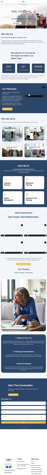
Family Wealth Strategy (36, 469)
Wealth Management (36, 465)
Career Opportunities (36, 473)
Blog (32, 461)
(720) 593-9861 (20, 461)
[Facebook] (7, 467)
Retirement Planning (35, 467)
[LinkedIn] (10, 467)
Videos (32, 463)
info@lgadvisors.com (22, 468)
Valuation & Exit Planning (37, 471)
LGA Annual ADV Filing (9, 470)
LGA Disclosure (8, 472)
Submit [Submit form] (23, 422)
